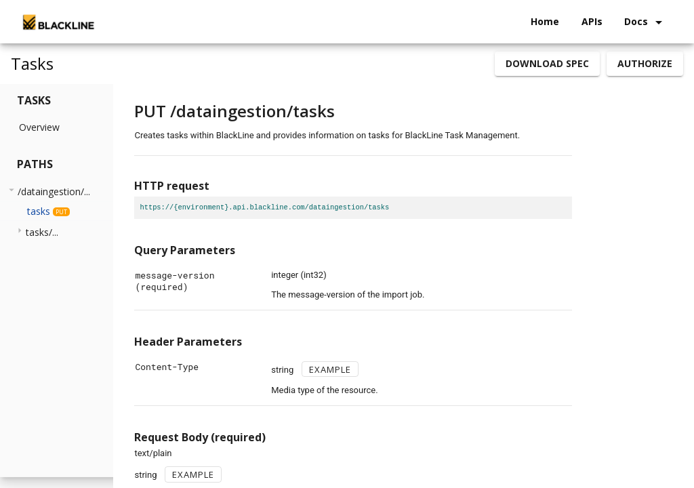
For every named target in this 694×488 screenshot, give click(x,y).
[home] (57, 21)
